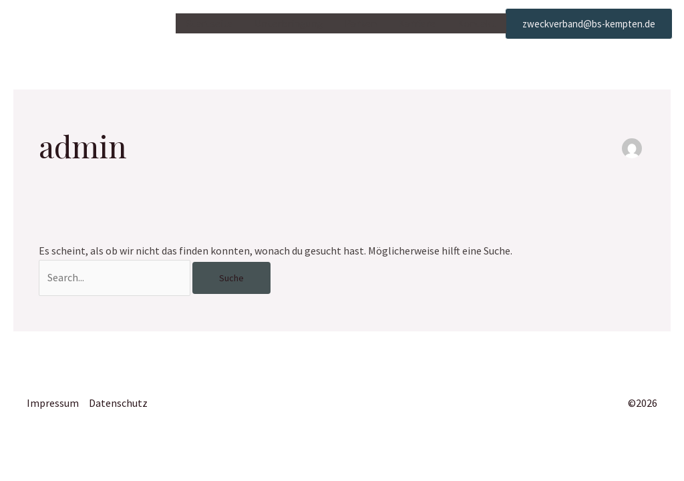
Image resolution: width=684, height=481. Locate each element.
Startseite (209, 23)
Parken (361, 23)
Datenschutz (118, 403)
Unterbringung (288, 23)
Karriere (417, 23)
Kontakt (476, 23)
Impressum (53, 403)
